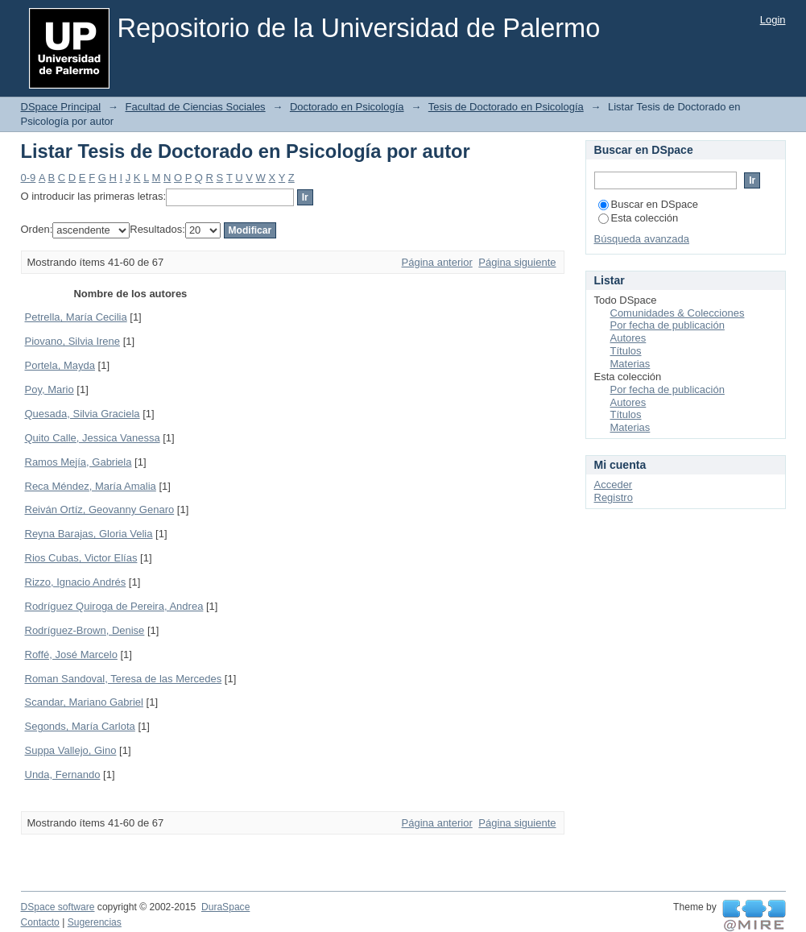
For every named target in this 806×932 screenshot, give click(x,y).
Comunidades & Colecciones (677, 313)
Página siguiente (517, 262)
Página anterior (437, 262)
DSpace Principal (61, 107)
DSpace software (58, 907)
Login (773, 20)
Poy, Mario (49, 389)
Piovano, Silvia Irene (73, 341)
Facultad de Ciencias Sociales (195, 107)
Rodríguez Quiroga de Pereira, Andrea (114, 606)
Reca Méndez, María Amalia (90, 486)
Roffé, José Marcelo (71, 654)
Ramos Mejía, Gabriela (78, 462)
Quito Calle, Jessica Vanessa (92, 438)
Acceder (613, 484)
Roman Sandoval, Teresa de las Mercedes (123, 679)
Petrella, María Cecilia (76, 317)
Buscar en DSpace (648, 204)
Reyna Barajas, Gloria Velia (89, 534)
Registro (613, 497)
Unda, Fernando (63, 774)
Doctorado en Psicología (347, 107)
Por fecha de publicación (667, 325)
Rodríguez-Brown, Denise (85, 630)
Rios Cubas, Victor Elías (81, 558)
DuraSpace (225, 907)
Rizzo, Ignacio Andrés (75, 582)
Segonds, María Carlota (80, 726)
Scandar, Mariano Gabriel (84, 702)
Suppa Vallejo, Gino (71, 750)
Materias (630, 364)
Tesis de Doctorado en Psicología (506, 107)
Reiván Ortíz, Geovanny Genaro (100, 509)
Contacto (40, 922)
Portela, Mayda (60, 365)
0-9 (28, 178)
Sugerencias (95, 922)
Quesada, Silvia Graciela (82, 414)
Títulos (626, 351)
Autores (628, 338)
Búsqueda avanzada (642, 239)
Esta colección (638, 218)
